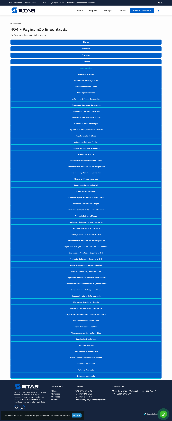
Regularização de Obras (86, 136)
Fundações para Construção (86, 123)
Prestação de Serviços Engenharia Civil (86, 259)
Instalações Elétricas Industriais (86, 111)
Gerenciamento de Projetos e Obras (86, 290)
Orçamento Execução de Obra (86, 321)
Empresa (93, 10)
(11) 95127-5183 (59, 3)
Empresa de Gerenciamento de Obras (86, 160)
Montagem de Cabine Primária (86, 302)
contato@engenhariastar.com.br (82, 3)
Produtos (86, 55)
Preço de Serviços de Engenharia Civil (86, 265)
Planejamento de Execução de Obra (86, 333)
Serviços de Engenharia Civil (86, 185)
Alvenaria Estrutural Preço (86, 216)
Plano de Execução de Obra (86, 327)
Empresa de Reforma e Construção (86, 105)
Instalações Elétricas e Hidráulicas (86, 117)
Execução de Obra (86, 154)
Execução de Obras (86, 345)
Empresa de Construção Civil (86, 80)
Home (80, 10)
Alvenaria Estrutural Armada (86, 179)
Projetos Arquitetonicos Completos (86, 173)
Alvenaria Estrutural (86, 74)
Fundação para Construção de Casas (86, 234)
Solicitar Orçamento (142, 10)
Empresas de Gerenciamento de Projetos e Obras (86, 284)
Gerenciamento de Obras (86, 86)
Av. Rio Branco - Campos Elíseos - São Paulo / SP (30, 3)
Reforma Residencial (86, 364)
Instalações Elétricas (86, 93)
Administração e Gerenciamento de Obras (86, 197)
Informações (86, 68)
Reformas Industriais (86, 376)
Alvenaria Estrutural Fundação (86, 203)
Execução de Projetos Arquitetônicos (86, 308)
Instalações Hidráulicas (86, 339)
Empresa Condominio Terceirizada (86, 296)
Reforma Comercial (86, 370)
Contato (122, 10)
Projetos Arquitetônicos (86, 191)
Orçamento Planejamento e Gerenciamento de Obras (86, 247)
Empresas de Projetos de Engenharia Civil (86, 253)
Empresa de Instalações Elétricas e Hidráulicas (86, 277)
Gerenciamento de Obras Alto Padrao (86, 357)
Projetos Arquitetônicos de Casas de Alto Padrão (86, 314)
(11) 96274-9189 (85, 394)
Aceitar (76, 415)
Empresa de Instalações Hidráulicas (86, 271)
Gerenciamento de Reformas (86, 351)
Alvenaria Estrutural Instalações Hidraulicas (86, 210)
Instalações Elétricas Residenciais (86, 99)
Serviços (108, 10)
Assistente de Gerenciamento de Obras (86, 222)
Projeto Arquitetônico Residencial (86, 148)
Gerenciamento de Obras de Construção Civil (86, 240)
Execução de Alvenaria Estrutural (86, 228)
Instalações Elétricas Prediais (86, 142)
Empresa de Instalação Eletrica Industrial (86, 130)
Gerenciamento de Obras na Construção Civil (86, 167)
